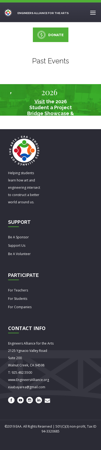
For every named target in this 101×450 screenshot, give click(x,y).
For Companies (20, 307)
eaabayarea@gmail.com (26, 387)
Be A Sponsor (18, 237)
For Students (17, 298)
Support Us (16, 245)
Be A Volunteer (19, 254)
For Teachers (18, 290)
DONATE (50, 35)
